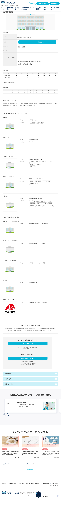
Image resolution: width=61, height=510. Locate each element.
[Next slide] (8, 414)
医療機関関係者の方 (43, 3)
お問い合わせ (46, 8)
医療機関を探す (10, 8)
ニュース (2, 8)
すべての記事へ (30, 469)
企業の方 (32, 3)
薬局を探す (17, 8)
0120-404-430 (29, 343)
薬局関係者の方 (54, 3)
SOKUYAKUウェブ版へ (27, 358)
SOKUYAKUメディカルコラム (28, 8)
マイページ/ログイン (55, 8)
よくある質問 (38, 8)
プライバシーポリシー (54, 485)
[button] (8, 464)
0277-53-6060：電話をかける (37, 42)
